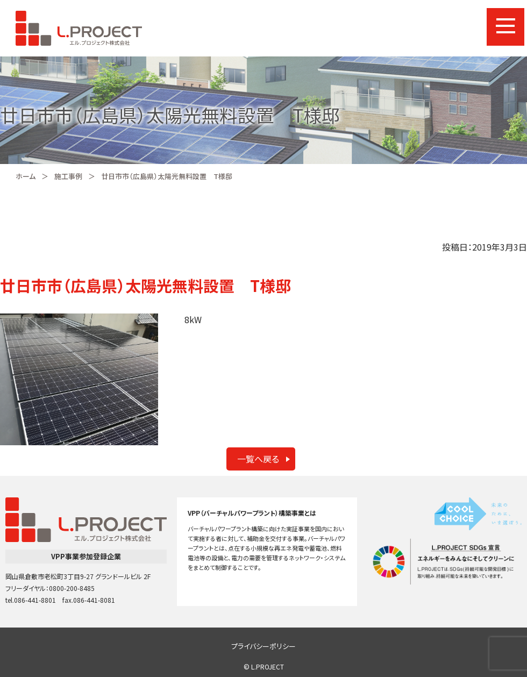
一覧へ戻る (258, 458)
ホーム (25, 176)
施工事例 (68, 176)
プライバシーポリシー (263, 646)
